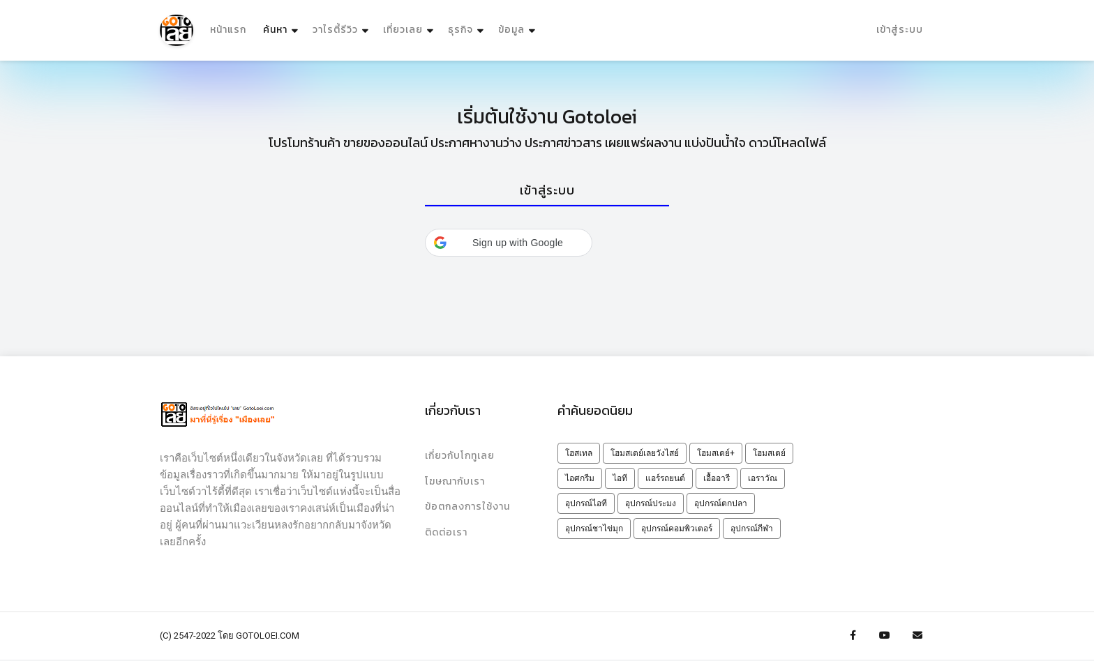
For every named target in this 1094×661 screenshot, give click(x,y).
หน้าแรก (228, 30)
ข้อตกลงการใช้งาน (467, 508)
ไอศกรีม (579, 479)
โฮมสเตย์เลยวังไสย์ (644, 454)
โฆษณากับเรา (455, 482)
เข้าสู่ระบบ (899, 30)
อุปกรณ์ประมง (650, 504)
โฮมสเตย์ (769, 454)
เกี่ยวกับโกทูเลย (460, 456)
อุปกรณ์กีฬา (751, 529)
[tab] (547, 191)
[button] (508, 244)
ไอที (620, 479)
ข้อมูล (511, 30)
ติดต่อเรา (446, 533)
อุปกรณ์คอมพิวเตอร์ (676, 529)
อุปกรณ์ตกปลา (720, 504)
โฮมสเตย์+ (716, 454)
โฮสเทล (578, 454)
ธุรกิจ (460, 30)
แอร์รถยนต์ (665, 479)
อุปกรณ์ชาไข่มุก (594, 529)
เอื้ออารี (716, 479)
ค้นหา (282, 27)
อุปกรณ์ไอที (586, 504)
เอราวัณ (762, 479)
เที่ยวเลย (403, 30)
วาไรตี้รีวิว (335, 30)
